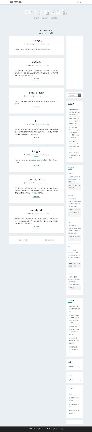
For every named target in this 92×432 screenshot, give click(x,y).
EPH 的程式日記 (15, 2)
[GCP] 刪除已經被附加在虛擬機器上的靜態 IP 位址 (74, 179)
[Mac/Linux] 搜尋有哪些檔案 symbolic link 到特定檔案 (74, 112)
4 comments (45, 96)
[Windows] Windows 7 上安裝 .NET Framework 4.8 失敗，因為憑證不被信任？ (74, 255)
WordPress (50, 429)
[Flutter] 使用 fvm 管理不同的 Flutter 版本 (74, 155)
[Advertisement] (74, 62)
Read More (37, 79)
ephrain (37, 44)
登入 (70, 394)
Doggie (36, 151)
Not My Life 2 (36, 179)
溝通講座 (36, 62)
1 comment (45, 213)
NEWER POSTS (50, 240)
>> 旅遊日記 (79, 2)
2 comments (45, 183)
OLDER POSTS (23, 240)
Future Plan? (36, 92)
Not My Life (36, 210)
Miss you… (36, 40)
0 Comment (45, 44)
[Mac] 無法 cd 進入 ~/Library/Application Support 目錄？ (75, 121)
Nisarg (61, 429)
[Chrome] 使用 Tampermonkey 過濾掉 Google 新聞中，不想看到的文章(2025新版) (74, 132)
